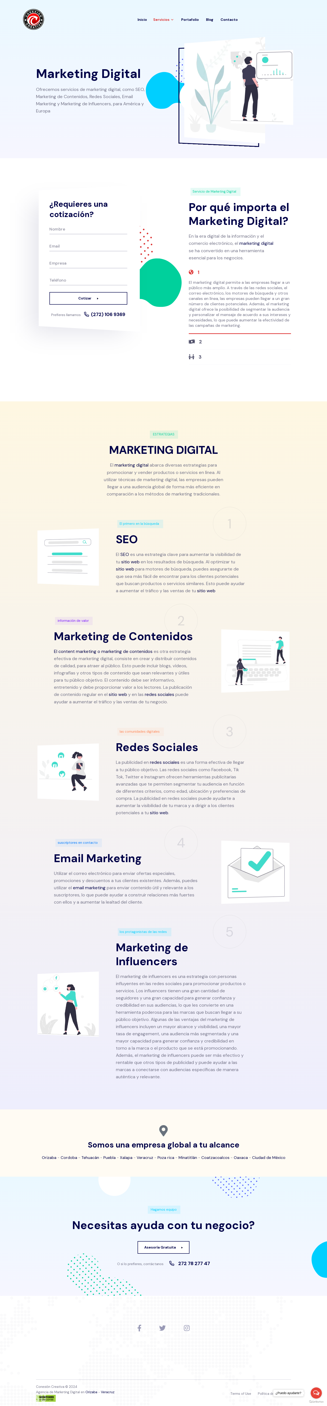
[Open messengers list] (316, 1393)
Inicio (142, 19)
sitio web (130, 561)
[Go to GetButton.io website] (316, 1401)
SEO (124, 554)
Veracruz (145, 1155)
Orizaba (49, 1155)
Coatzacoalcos (215, 1155)
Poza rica (165, 1155)
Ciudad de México (268, 1155)
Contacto (229, 19)
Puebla (109, 1155)
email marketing (89, 886)
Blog (209, 19)
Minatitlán (187, 1155)
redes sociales (159, 693)
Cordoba (69, 1155)
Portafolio (190, 19)
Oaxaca (241, 1155)
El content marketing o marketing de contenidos (103, 650)
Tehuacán (90, 1155)
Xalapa (126, 1155)
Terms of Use (240, 1392)
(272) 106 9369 (108, 314)
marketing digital (256, 243)
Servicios (161, 19)
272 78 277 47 (194, 1261)
